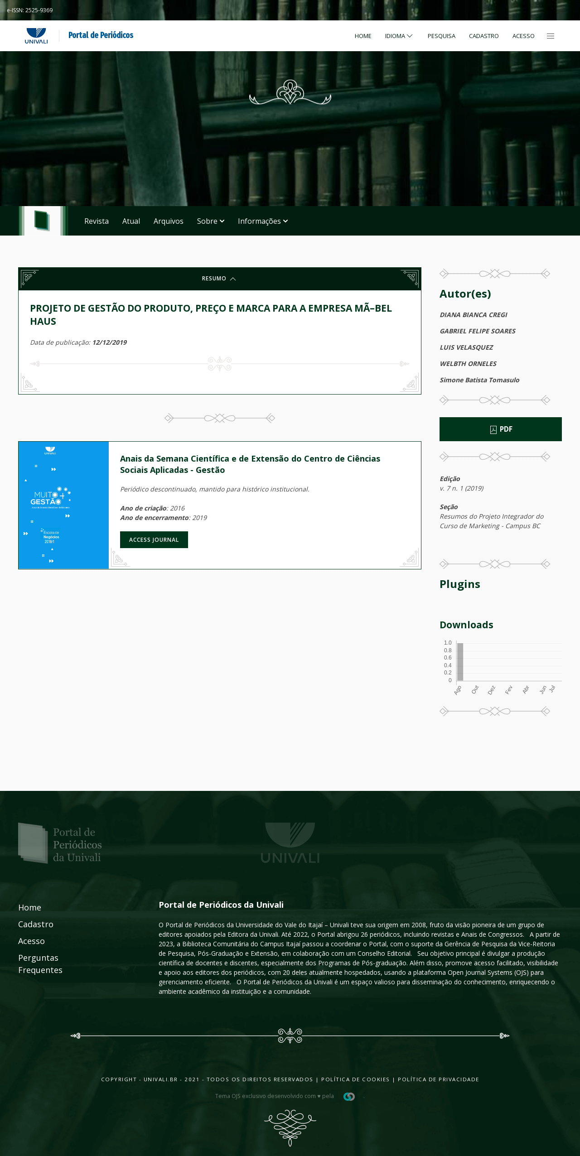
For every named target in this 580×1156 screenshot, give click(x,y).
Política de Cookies (355, 1079)
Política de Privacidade (438, 1079)
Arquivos (169, 221)
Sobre (210, 221)
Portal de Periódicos (100, 35)
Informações (263, 221)
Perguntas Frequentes (30, 963)
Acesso (523, 36)
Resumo (219, 279)
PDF (500, 429)
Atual (131, 221)
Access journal (154, 540)
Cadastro (484, 36)
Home (363, 36)
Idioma (399, 35)
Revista (96, 221)
